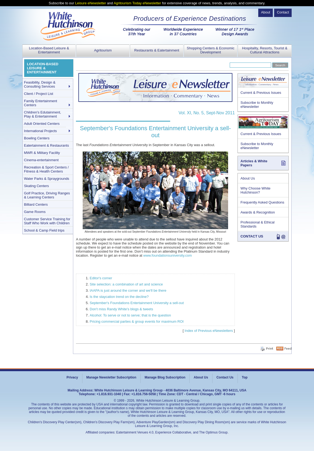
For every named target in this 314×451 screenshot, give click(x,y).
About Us (247, 178)
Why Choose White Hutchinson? (255, 190)
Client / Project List (38, 94)
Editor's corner (101, 278)
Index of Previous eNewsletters (209, 331)
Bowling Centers (37, 138)
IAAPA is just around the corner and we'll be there (128, 290)
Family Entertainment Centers (40, 103)
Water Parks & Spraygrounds (46, 179)
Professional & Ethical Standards (257, 224)
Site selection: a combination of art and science (126, 284)
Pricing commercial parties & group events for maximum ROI (137, 321)
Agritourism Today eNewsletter (137, 3)
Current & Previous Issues (260, 93)
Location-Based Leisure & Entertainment (49, 50)
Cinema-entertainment (41, 160)
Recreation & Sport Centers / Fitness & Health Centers (46, 169)
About (265, 12)
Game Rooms (35, 212)
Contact (283, 12)
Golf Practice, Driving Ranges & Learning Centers (47, 195)
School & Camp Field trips (44, 230)
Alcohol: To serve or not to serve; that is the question (130, 315)
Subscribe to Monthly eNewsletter (256, 105)
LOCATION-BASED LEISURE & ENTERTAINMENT (42, 68)
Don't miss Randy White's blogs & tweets (121, 309)
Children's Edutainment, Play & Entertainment (42, 114)
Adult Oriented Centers (42, 124)
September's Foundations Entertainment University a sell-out (137, 303)
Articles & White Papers (253, 163)
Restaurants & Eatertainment (156, 50)
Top (244, 377)
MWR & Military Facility (42, 153)
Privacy (72, 377)
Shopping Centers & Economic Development (210, 50)
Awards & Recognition (257, 212)
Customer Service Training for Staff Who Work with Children (47, 221)
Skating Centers (36, 186)
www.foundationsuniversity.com (167, 255)
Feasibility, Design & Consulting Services (39, 84)
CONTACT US (251, 236)
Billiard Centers (36, 204)
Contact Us (225, 377)
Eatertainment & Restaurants (46, 145)
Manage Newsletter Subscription (111, 377)
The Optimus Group (213, 432)
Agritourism (103, 50)
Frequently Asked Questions (262, 202)
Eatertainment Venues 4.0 (134, 432)
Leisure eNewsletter (90, 3)
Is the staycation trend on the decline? (119, 297)
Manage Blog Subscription (165, 377)
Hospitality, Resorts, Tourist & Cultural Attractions (265, 50)
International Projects (40, 131)
